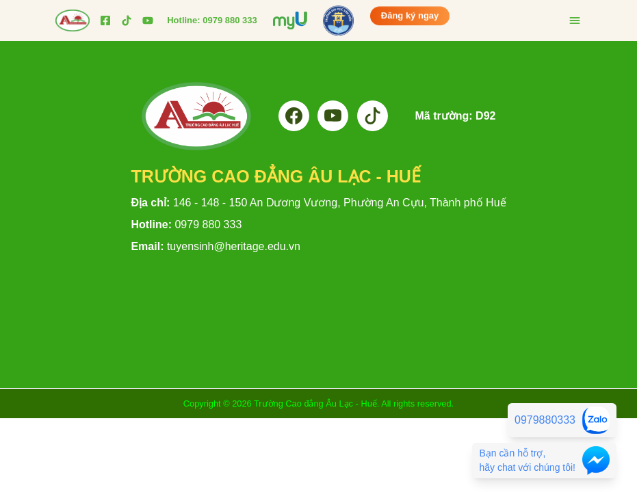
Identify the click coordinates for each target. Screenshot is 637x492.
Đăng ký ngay (410, 15)
